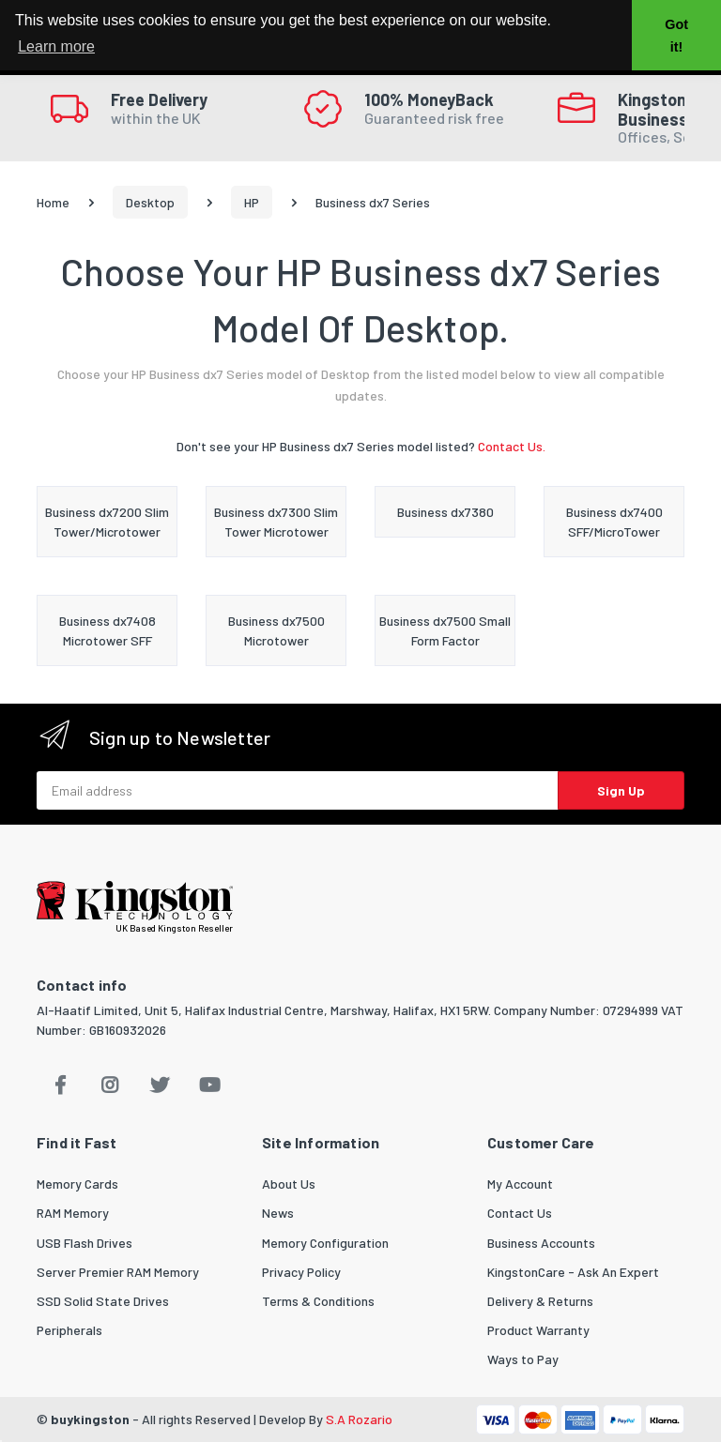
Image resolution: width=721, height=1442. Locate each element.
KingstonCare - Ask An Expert (573, 1272)
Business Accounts (541, 1243)
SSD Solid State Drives (103, 1301)
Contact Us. (511, 446)
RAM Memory (73, 1213)
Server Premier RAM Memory (118, 1272)
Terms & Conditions (318, 1301)
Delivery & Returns (540, 1301)
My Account (520, 1184)
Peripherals (69, 1330)
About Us (288, 1184)
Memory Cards (77, 1184)
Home (53, 202)
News (278, 1213)
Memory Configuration (325, 1243)
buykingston (90, 1419)
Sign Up (621, 790)
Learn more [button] (56, 46)
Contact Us (519, 1213)
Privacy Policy (301, 1272)
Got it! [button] (676, 35)
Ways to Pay (523, 1359)
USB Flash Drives (84, 1243)
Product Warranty (538, 1330)
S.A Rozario (359, 1419)
